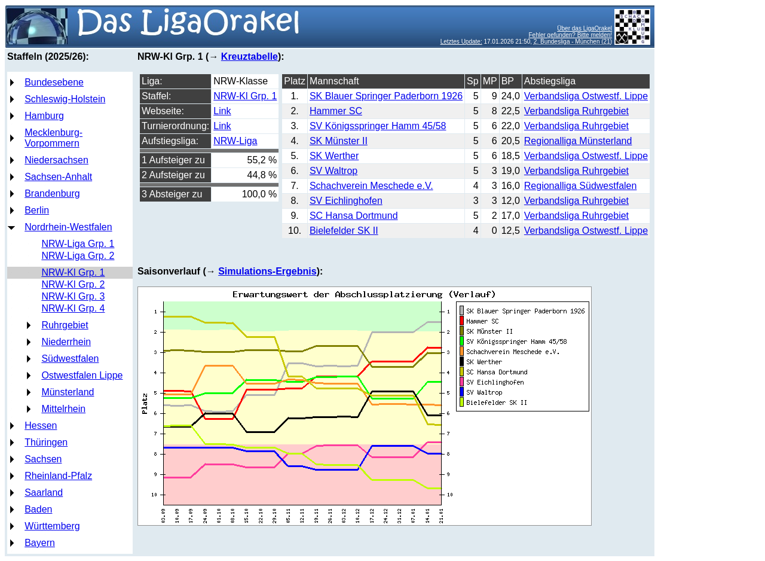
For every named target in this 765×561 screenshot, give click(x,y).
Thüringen (46, 442)
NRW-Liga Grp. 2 (77, 256)
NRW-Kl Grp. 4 (73, 308)
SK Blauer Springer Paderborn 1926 (386, 96)
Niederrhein (66, 342)
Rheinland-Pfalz (58, 476)
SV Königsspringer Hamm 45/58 (378, 126)
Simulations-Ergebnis (267, 271)
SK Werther (334, 156)
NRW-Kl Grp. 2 (73, 284)
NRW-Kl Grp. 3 (73, 296)
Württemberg (52, 526)
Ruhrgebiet (64, 325)
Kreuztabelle (249, 56)
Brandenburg (52, 193)
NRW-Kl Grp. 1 (73, 272)
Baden (38, 509)
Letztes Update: (461, 41)
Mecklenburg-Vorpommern (53, 137)
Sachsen (43, 459)
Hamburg (44, 116)
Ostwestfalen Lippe (82, 375)
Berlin (37, 210)
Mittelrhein (63, 409)
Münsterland (67, 392)
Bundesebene (54, 82)
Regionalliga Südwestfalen (580, 186)
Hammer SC (336, 111)
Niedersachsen (56, 160)
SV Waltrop (333, 171)
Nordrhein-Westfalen (68, 227)
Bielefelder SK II (344, 230)
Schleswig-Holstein (65, 99)
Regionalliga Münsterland (578, 141)
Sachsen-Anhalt (58, 177)
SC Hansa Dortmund (354, 216)
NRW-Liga (235, 141)
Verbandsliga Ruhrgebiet (576, 111)
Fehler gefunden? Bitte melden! (571, 35)
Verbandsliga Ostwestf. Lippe (586, 96)
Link (222, 111)
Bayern (40, 543)
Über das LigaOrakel (584, 28)
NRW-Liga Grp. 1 (77, 244)
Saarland (44, 492)
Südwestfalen (70, 358)
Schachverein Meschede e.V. (371, 186)
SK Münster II (339, 141)
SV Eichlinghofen (346, 201)
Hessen (41, 425)
